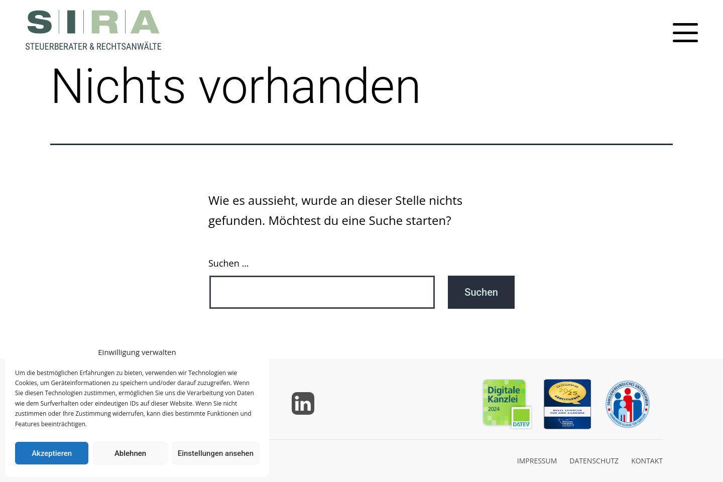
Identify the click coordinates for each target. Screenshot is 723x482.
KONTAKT (647, 460)
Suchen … (228, 263)
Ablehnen (130, 453)
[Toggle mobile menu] (685, 32)
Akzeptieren (52, 453)
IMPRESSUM (537, 460)
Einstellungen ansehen (216, 453)
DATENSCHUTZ (594, 460)
